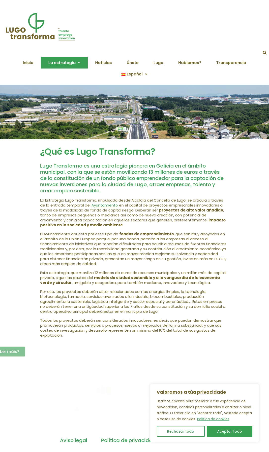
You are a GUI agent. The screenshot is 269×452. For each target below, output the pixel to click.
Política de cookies (213, 419)
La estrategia (64, 63)
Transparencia (231, 63)
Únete (133, 63)
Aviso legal (73, 440)
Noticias (103, 63)
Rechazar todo (180, 431)
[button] (64, 63)
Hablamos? (189, 63)
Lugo (158, 63)
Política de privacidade (130, 440)
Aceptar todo (229, 431)
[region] (204, 413)
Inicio (28, 63)
